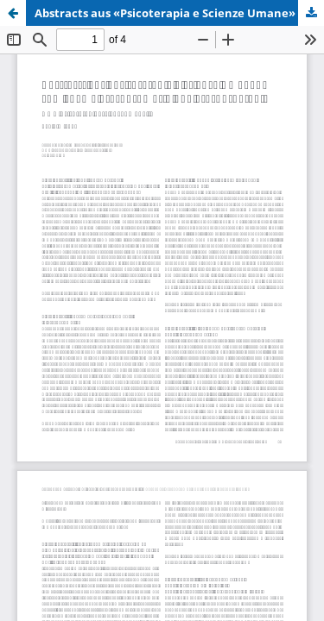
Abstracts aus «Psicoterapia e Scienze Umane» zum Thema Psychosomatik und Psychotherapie (179, 13)
